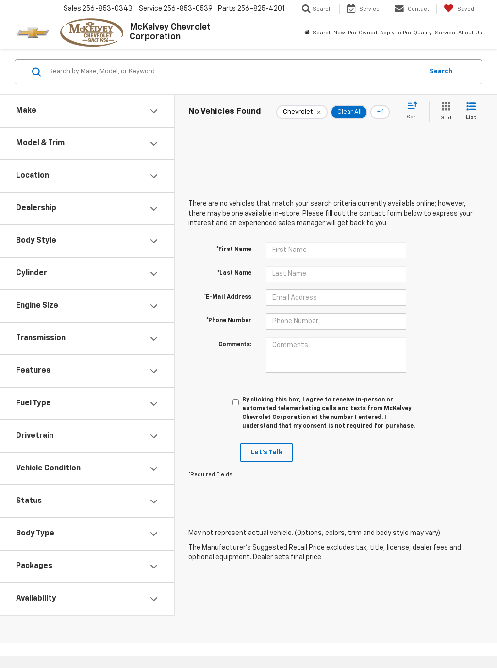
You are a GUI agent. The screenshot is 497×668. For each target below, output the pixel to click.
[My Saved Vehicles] (458, 9)
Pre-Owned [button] (362, 32)
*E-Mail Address (227, 297)
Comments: (234, 345)
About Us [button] (470, 32)
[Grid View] (444, 111)
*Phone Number (228, 321)
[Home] (307, 33)
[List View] (471, 111)
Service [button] (445, 32)
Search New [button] (329, 32)
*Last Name (234, 273)
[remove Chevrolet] (302, 112)
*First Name (233, 249)
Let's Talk (266, 452)
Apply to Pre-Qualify (406, 32)
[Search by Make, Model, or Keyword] (234, 72)
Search (441, 71)
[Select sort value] (415, 111)
